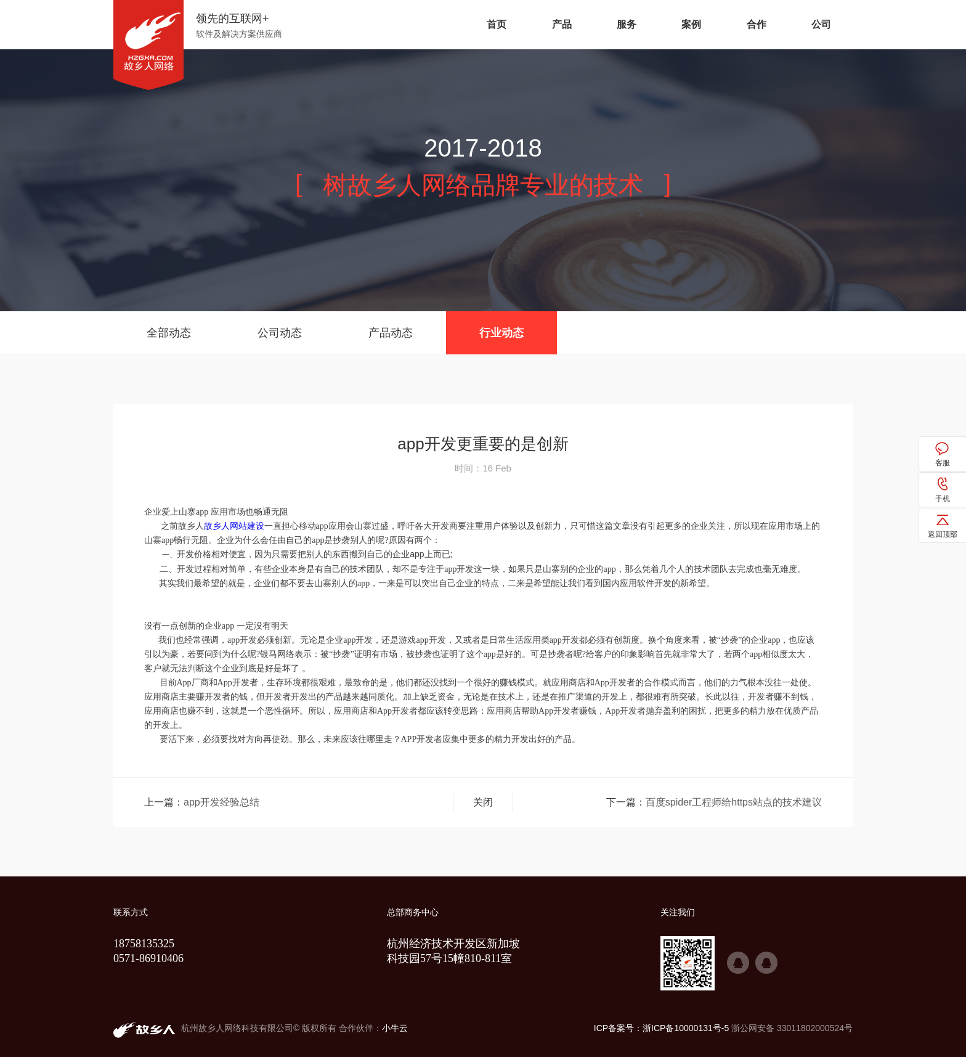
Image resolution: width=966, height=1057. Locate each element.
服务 (626, 24)
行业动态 (501, 333)
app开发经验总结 (221, 802)
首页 (496, 24)
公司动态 (280, 333)
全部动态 (169, 333)
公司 (821, 24)
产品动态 (390, 333)
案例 (691, 24)
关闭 (483, 802)
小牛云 (395, 1028)
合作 (756, 24)
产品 (562, 24)
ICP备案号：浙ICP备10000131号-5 (661, 1028)
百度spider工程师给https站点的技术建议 (734, 802)
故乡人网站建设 (234, 526)
